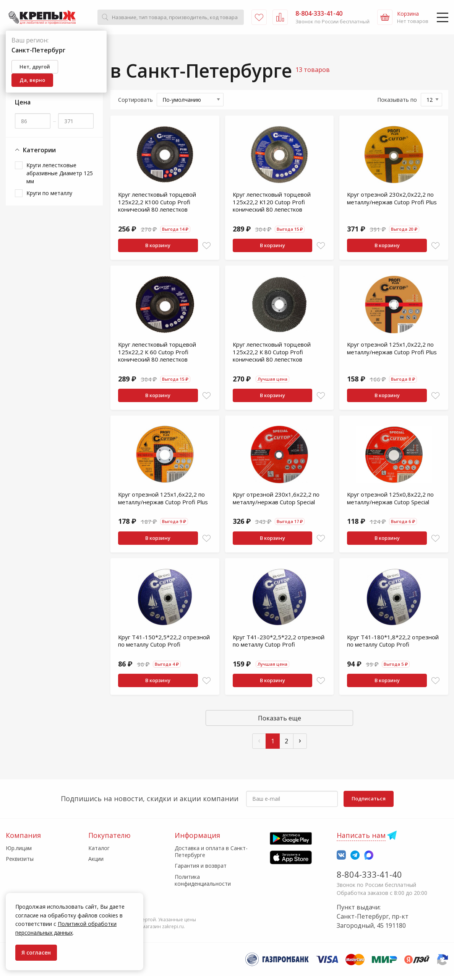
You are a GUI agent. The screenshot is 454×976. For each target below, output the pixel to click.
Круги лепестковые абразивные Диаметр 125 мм (59, 173)
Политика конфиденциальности (203, 880)
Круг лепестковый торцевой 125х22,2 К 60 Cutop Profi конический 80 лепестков (157, 352)
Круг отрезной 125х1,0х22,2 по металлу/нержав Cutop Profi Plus (392, 348)
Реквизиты (20, 858)
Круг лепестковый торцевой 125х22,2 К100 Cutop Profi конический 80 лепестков (157, 202)
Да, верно (32, 80)
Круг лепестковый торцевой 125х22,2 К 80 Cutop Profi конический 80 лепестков (272, 352)
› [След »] (300, 740)
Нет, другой (34, 66)
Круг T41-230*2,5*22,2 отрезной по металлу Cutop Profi (278, 640)
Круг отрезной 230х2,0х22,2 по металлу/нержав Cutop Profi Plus (392, 198)
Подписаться (369, 798)
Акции (96, 858)
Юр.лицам (19, 848)
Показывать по (397, 99)
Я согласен (36, 952)
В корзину (157, 245)
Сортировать (135, 99)
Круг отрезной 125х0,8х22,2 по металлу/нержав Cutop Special (390, 498)
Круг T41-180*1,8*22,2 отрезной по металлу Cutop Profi (393, 640)
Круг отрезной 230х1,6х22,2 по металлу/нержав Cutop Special (276, 498)
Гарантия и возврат (201, 865)
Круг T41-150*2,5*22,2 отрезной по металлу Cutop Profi (164, 640)
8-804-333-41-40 (369, 874)
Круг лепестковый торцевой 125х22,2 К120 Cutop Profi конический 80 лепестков (272, 202)
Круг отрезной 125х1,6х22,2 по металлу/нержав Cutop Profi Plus (163, 498)
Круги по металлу (49, 193)
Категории (35, 150)
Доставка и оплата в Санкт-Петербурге (211, 851)
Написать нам (361, 835)
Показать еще (279, 718)
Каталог (99, 848)
